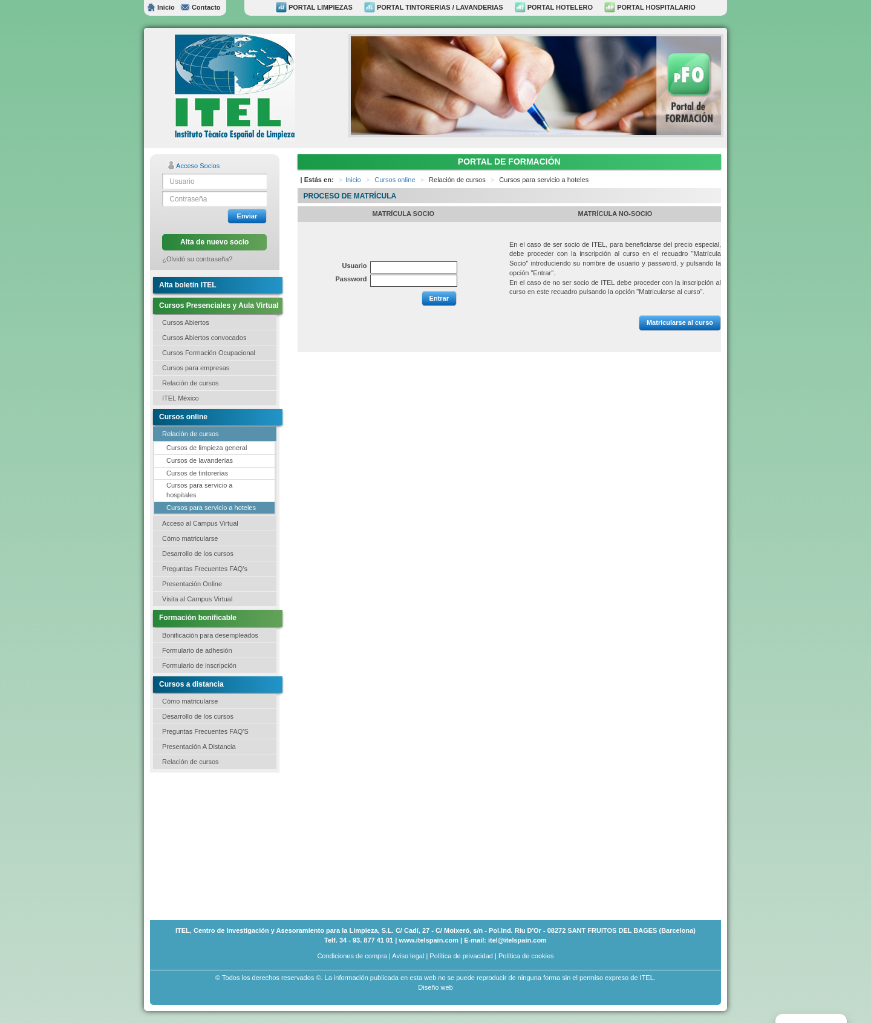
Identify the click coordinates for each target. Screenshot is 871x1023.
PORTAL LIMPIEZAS (314, 7)
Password (351, 279)
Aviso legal (408, 955)
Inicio (161, 7)
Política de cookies (526, 955)
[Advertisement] (210, 845)
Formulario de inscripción (199, 665)
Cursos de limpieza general (206, 447)
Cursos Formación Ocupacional (208, 352)
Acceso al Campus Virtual (200, 523)
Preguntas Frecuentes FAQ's (204, 568)
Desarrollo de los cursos (197, 553)
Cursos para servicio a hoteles (211, 507)
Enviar (247, 216)
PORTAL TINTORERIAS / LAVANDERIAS (433, 7)
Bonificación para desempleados (210, 635)
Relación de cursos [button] (190, 383)
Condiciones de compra (352, 955)
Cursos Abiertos (185, 322)
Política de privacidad (461, 955)
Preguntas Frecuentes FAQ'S (205, 731)
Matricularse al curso (680, 322)
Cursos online (394, 179)
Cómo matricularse (190, 538)
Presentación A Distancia (199, 746)
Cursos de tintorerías (197, 473)
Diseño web (435, 987)
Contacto (200, 7)
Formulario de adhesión (197, 650)
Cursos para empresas (195, 367)
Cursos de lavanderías (199, 460)
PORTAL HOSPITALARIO (650, 7)
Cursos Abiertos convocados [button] (204, 337)
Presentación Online (192, 583)
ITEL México (180, 398)
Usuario (354, 265)
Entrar (439, 298)
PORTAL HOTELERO (554, 7)
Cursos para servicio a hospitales (199, 490)
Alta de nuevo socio (214, 242)
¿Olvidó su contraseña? (197, 259)
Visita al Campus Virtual (197, 599)
